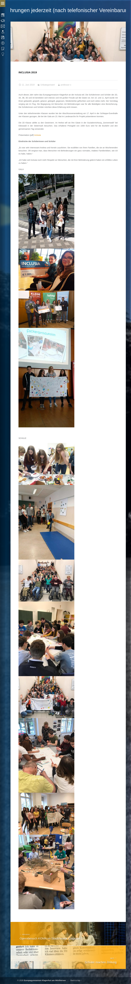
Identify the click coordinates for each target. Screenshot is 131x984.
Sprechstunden (3, 21)
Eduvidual (3, 54)
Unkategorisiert (47, 85)
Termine (3, 43)
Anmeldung (3, 32)
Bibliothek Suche (3, 48)
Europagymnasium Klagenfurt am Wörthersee (45, 980)
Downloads (3, 37)
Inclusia (37, 135)
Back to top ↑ (76, 980)
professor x (66, 85)
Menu (2, 3)
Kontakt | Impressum (3, 26)
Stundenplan (3, 15)
